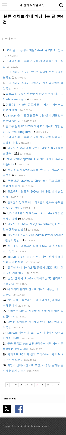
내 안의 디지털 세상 (32, 5)
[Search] (28, 38)
